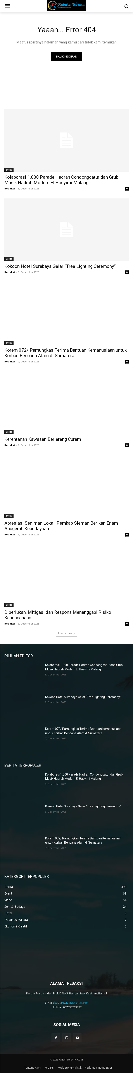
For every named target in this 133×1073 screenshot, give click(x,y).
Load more (66, 633)
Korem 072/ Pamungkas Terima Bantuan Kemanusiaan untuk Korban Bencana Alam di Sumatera (65, 352)
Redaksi (9, 188)
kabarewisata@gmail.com (71, 1003)
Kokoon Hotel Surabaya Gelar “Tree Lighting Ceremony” (60, 266)
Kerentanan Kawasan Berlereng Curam (42, 439)
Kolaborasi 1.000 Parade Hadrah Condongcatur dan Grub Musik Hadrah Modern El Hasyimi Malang (61, 180)
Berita (9, 169)
